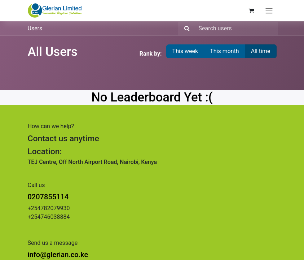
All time (260, 51)
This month (224, 51)
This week (185, 51)
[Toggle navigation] (269, 10)
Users (35, 28)
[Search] (184, 28)
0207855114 (48, 196)
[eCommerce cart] (251, 10)
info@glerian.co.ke (58, 254)
